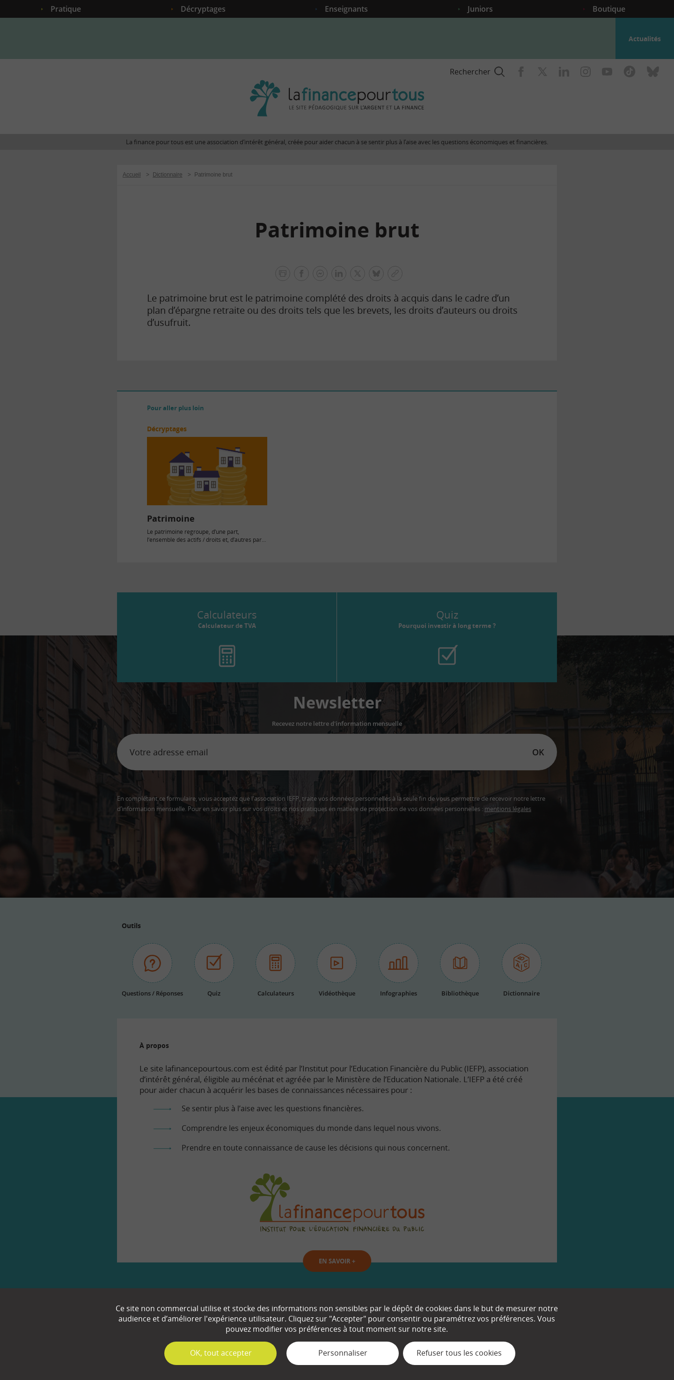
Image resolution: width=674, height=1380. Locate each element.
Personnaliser (342, 1353)
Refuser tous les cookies (459, 1353)
